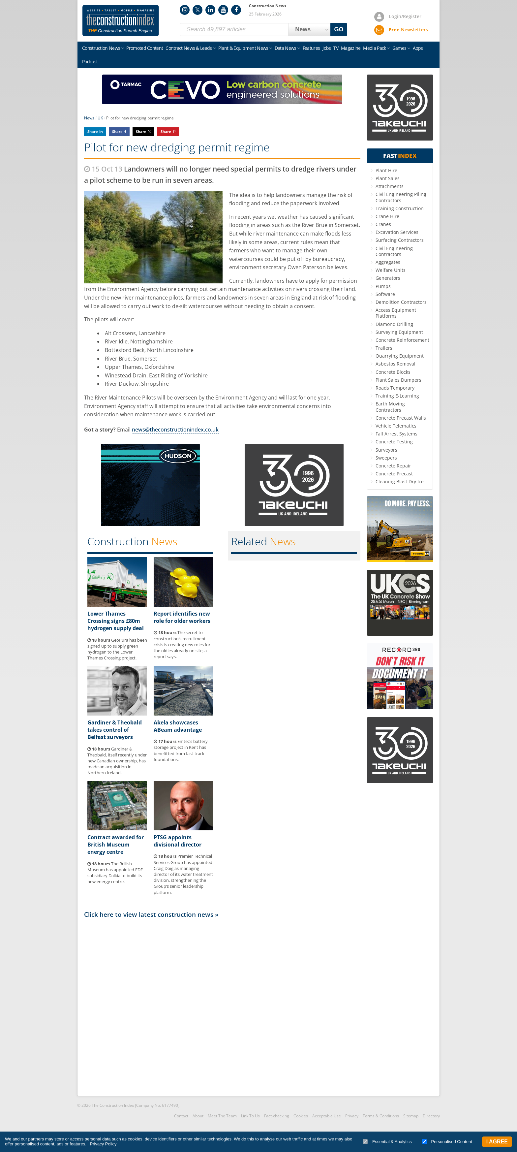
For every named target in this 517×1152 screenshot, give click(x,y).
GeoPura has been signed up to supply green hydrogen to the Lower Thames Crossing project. (117, 649)
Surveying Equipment (399, 332)
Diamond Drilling (394, 324)
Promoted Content (144, 48)
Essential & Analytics (387, 1141)
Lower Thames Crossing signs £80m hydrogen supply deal (115, 621)
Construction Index (120, 21)
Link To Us (250, 1116)
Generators (388, 278)
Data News (285, 48)
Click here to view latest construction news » (151, 914)
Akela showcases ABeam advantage (178, 726)
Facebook (236, 10)
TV (335, 48)
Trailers (384, 348)
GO (339, 29)
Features (311, 48)
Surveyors (386, 450)
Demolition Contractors (401, 302)
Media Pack (374, 48)
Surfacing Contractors (400, 240)
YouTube (223, 10)
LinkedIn (210, 10)
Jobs (326, 48)
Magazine (350, 48)
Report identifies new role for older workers (182, 617)
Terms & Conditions (381, 1116)
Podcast (90, 61)
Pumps (383, 286)
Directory (431, 1116)
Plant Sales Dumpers (398, 380)
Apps (418, 48)
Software (385, 294)
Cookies (300, 1116)
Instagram (185, 10)
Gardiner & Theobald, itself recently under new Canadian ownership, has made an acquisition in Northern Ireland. (117, 761)
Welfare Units (391, 270)
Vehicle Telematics (396, 426)
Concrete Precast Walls (401, 418)
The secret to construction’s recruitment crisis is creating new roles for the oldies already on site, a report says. (182, 644)
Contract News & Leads (189, 48)
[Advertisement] (222, 1006)
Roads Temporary (395, 388)
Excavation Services (397, 232)
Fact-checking (276, 1116)
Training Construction (400, 208)
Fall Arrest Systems (396, 434)
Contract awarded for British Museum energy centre (115, 845)
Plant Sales (388, 178)
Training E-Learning (397, 396)
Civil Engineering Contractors (394, 251)
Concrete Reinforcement (402, 340)
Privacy (351, 1116)
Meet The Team (222, 1116)
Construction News (101, 48)
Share (92, 131)
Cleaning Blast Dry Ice (400, 481)
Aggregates (388, 262)
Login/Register (405, 16)
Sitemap (410, 1116)
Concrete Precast (394, 473)
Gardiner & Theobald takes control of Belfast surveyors (114, 730)
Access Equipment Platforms (396, 313)
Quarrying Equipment (400, 356)
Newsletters (408, 29)
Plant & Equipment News (243, 48)
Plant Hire (386, 170)
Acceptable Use (326, 1116)
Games (399, 48)
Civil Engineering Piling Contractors (401, 197)
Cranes (383, 224)
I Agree (497, 1141)
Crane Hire (387, 216)
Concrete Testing (394, 441)
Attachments (390, 186)
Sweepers (386, 458)
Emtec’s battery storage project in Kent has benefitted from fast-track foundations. (181, 750)
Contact (181, 1116)
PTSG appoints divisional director (177, 841)
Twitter (197, 10)
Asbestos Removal (395, 364)
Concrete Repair (393, 466)
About (198, 1116)
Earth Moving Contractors (390, 406)
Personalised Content (447, 1141)
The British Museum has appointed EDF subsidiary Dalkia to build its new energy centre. (115, 873)
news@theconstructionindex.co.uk (175, 429)
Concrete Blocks (393, 372)
